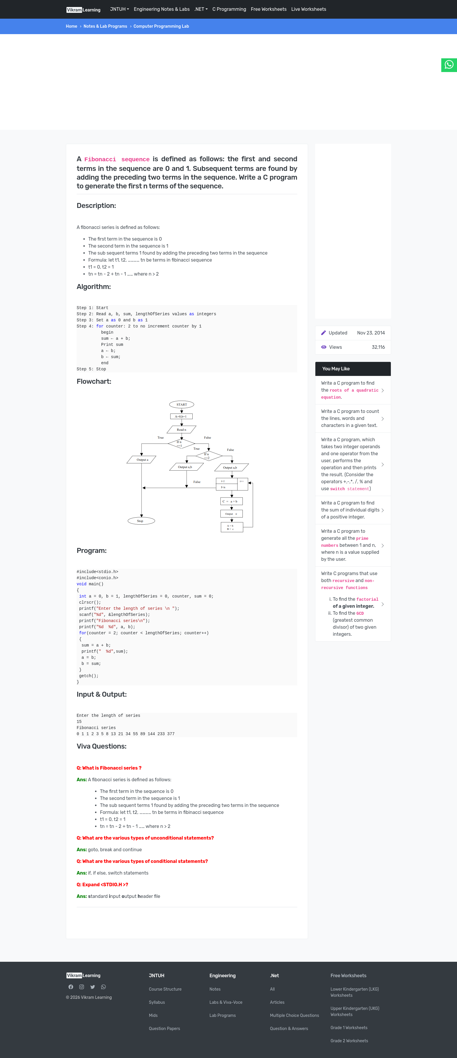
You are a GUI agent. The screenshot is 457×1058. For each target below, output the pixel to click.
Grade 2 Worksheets (349, 1040)
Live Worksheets (308, 9)
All (272, 989)
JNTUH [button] (118, 9)
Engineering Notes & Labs (162, 9)
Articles (277, 1002)
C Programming (229, 9)
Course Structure (165, 989)
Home (71, 26)
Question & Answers (289, 1028)
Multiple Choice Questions (294, 1015)
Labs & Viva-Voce (226, 1002)
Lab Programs (223, 1015)
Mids (153, 1015)
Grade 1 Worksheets (349, 1027)
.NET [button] (199, 9)
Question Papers (164, 1028)
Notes (215, 989)
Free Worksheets (269, 9)
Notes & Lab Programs (105, 26)
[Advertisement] (228, 82)
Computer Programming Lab (161, 26)
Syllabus (157, 1002)
